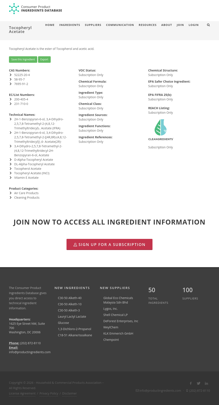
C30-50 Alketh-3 (69, 310)
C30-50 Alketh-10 (70, 304)
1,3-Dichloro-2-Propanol (74, 329)
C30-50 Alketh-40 (70, 298)
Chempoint (111, 340)
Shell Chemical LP (115, 315)
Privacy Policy (49, 393)
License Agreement (22, 393)
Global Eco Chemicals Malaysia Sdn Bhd (118, 300)
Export (44, 59)
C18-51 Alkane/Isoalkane (75, 335)
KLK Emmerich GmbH (118, 333)
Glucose (63, 323)
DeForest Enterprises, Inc (120, 321)
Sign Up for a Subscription (109, 244)
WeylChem (110, 327)
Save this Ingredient (23, 59)
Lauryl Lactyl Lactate (72, 316)
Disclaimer (69, 393)
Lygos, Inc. (110, 309)
